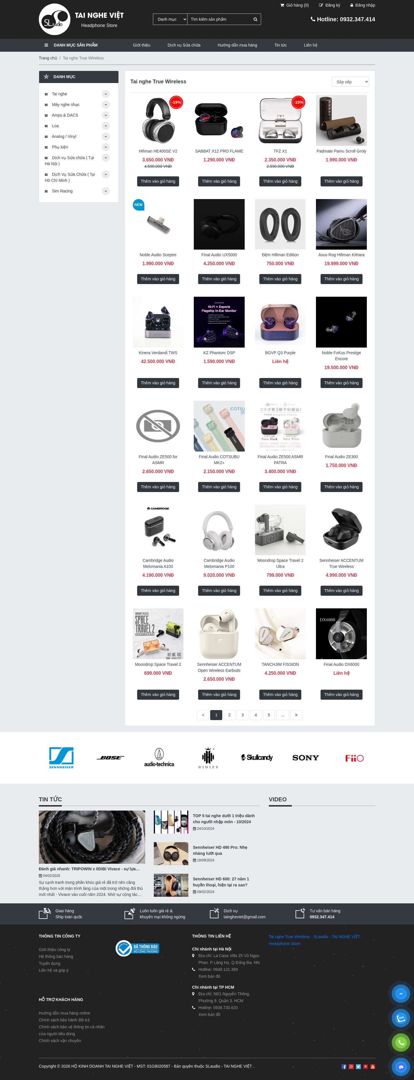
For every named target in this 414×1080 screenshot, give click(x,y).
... (282, 715)
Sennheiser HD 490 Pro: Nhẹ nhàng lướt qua (220, 850)
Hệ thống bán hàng (56, 956)
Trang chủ (48, 58)
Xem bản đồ (209, 976)
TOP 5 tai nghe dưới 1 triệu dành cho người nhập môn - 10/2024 (224, 818)
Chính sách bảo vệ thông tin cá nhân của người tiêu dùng (71, 1030)
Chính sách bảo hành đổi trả (64, 1020)
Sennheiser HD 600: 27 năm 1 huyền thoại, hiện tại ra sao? (221, 882)
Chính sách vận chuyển (60, 1040)
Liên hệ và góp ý (53, 970)
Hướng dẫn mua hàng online (64, 1013)
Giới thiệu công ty (54, 949)
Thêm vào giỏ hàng (158, 181)
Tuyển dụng (49, 963)
